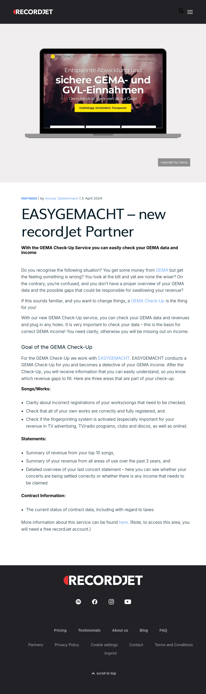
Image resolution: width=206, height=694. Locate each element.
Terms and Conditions (174, 644)
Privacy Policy (67, 644)
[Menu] (190, 12)
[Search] (178, 12)
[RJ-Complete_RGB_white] (33, 12)
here (123, 522)
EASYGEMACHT (114, 358)
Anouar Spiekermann (62, 198)
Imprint (110, 653)
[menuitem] (178, 12)
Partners (29, 198)
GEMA (161, 270)
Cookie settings (104, 644)
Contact (136, 644)
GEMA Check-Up (148, 300)
